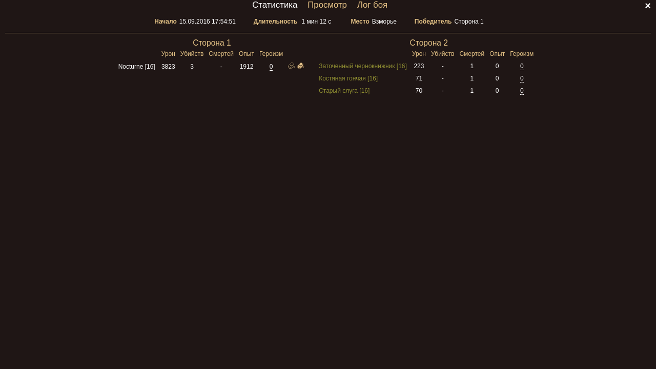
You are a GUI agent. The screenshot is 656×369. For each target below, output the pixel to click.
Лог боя (372, 5)
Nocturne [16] (136, 66)
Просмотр (327, 5)
